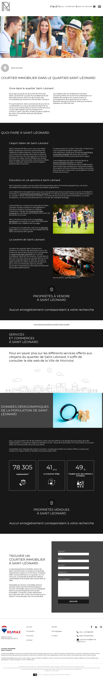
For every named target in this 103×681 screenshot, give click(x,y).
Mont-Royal (19, 656)
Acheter (29, 643)
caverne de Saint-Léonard (21, 254)
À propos (29, 639)
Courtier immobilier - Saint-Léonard (48, 669)
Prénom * (61, 551)
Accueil (29, 630)
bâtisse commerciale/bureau (88, 661)
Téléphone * (62, 572)
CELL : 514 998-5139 (85, 635)
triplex (28, 661)
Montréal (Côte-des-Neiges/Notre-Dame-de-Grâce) (53, 658)
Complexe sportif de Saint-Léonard (34, 194)
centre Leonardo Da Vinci (63, 162)
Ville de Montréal (61, 360)
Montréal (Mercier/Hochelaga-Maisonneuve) (37, 656)
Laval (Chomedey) (59, 656)
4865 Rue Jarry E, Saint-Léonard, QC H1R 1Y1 (72, 669)
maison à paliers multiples (39, 661)
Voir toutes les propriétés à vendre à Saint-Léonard (51, 324)
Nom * (60, 558)
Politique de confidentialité (51, 673)
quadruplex (5, 662)
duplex (76, 661)
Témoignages (57, 634)
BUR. (84, 7)
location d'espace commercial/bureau (21, 662)
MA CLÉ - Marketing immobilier (44, 677)
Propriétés (30, 634)
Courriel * (61, 565)
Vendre (54, 630)
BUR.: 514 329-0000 (85, 639)
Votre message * (64, 579)
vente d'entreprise (67, 661)
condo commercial (54, 661)
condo (23, 661)
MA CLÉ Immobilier (65, 677)
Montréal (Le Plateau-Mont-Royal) (77, 671)
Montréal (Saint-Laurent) (73, 656)
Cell (66, 7)
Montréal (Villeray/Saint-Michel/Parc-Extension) (20, 658)
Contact (55, 639)
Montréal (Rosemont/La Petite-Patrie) (83, 658)
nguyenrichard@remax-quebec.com (86, 644)
